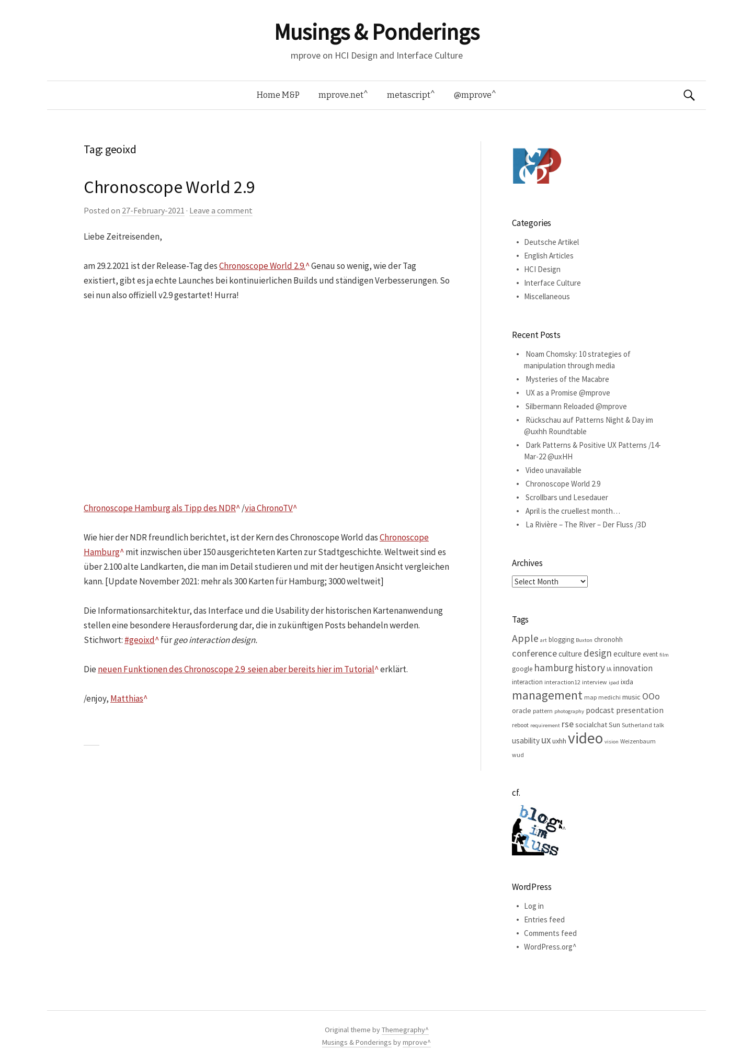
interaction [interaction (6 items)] (527, 682)
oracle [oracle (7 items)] (521, 710)
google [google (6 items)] (522, 668)
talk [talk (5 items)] (659, 725)
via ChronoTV (269, 508)
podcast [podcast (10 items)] (600, 710)
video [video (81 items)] (585, 738)
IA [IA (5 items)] (609, 669)
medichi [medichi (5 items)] (609, 697)
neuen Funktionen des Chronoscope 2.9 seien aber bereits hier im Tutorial (236, 669)
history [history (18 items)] (590, 667)
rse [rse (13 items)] (568, 724)
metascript (408, 95)
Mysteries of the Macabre (567, 379)
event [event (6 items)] (650, 654)
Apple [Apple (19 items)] (525, 638)
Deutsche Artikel (551, 242)
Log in (534, 906)
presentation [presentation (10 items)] (640, 710)
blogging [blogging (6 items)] (561, 639)
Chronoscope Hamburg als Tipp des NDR (160, 508)
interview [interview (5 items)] (594, 682)
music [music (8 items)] (631, 697)
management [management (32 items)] (547, 695)
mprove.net (340, 95)
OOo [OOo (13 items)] (651, 696)
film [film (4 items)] (664, 654)
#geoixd (139, 640)
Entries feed (544, 919)
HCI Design (542, 269)
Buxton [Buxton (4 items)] (584, 640)
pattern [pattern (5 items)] (543, 711)
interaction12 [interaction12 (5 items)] (562, 682)
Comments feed (550, 933)
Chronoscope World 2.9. (262, 266)
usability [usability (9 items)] (526, 741)
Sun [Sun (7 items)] (614, 724)
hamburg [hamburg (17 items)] (553, 667)
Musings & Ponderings (376, 32)
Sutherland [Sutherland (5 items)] (637, 725)
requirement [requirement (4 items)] (545, 725)
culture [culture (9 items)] (570, 654)
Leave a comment (221, 210)
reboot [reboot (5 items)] (520, 725)
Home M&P (278, 95)
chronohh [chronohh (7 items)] (608, 639)
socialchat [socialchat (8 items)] (591, 724)
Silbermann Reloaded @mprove (576, 406)
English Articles (549, 256)
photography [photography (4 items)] (569, 711)
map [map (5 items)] (590, 697)
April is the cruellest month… (573, 511)
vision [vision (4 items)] (611, 741)
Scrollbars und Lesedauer (567, 497)
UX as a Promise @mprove (568, 393)
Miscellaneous (547, 296)
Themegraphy (403, 1029)
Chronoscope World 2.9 (169, 187)
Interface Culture (552, 283)
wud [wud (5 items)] (518, 755)
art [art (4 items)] (543, 640)
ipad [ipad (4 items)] (614, 682)
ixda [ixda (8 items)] (627, 681)
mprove (415, 1042)
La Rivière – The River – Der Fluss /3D (586, 524)
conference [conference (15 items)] (534, 653)
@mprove (473, 95)
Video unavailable (553, 470)
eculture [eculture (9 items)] (627, 654)
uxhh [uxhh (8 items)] (559, 741)
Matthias (126, 698)
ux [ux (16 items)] (546, 739)
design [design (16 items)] (598, 653)
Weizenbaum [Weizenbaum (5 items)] (638, 741)
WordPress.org (548, 947)
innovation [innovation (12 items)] (633, 668)
